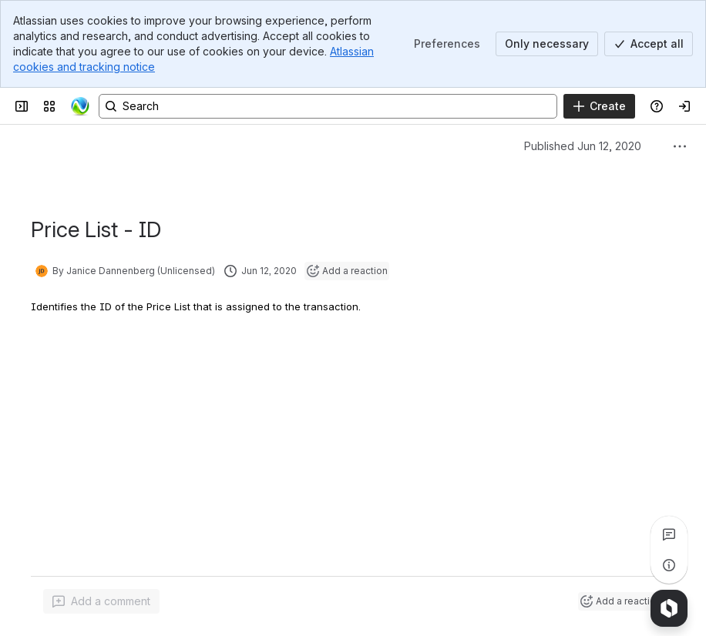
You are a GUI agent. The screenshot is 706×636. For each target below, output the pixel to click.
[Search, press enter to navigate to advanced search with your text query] (328, 106)
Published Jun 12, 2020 (582, 145)
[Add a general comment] (101, 601)
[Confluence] (80, 106)
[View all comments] (669, 534)
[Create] (599, 106)
